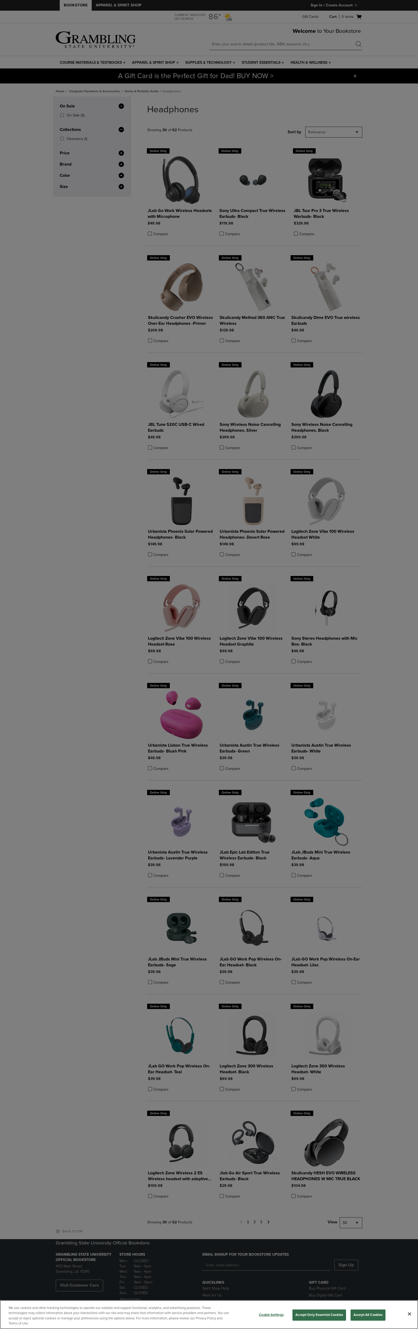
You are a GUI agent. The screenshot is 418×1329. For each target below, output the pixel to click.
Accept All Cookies (368, 1315)
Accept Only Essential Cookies (319, 1315)
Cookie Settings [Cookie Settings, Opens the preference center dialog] (271, 1315)
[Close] (409, 1314)
